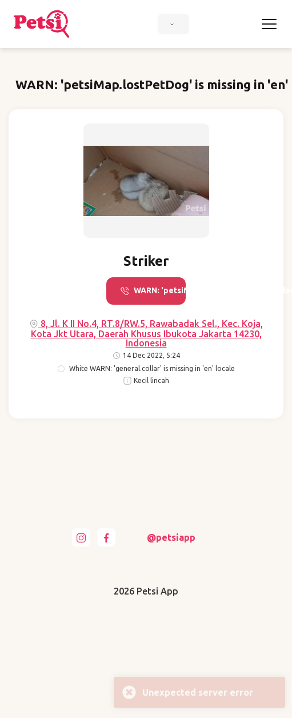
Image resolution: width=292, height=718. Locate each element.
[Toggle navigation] (269, 24)
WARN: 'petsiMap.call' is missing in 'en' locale (153, 291)
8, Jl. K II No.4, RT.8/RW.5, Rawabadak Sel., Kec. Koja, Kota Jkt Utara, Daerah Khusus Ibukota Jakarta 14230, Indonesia (146, 333)
